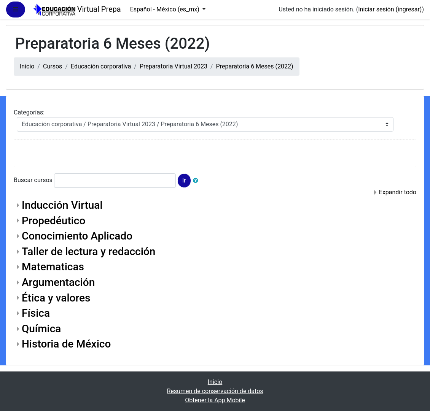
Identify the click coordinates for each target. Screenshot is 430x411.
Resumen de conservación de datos (215, 391)
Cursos (52, 66)
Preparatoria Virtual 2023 (173, 66)
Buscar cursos (33, 180)
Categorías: (29, 112)
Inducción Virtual (62, 205)
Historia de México (66, 344)
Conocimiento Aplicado (77, 236)
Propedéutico (53, 220)
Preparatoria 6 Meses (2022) (254, 66)
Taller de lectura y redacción (88, 251)
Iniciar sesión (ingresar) (390, 9)
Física (36, 313)
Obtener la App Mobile (215, 400)
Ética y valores (56, 298)
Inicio (27, 66)
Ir (184, 180)
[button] (197, 181)
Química (41, 328)
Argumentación (58, 282)
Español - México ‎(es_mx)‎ (165, 9)
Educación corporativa (101, 66)
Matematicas (53, 266)
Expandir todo (397, 192)
